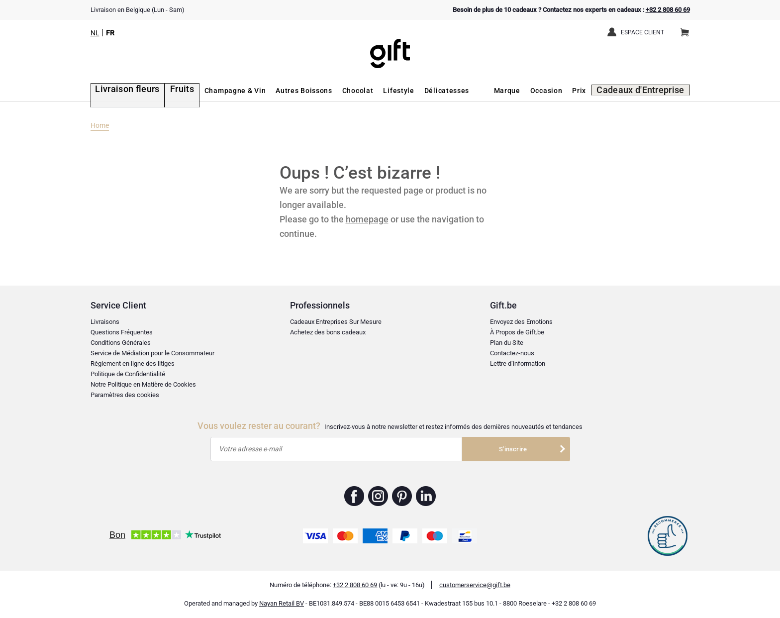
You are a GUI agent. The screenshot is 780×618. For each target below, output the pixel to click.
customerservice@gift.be (474, 585)
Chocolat (340, 91)
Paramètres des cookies (125, 395)
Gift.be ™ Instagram (378, 496)
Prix (591, 91)
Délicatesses (428, 91)
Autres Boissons (286, 91)
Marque (519, 91)
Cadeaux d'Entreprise (648, 91)
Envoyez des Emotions (521, 321)
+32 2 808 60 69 (668, 9)
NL (95, 32)
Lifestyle (381, 91)
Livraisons (105, 321)
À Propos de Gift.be (517, 332)
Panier (687, 28)
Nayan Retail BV (281, 603)
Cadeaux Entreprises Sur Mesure (336, 321)
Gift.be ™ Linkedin (426, 496)
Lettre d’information (517, 363)
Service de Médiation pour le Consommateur (152, 353)
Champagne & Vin (217, 91)
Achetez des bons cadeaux (328, 332)
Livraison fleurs (119, 91)
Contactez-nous (512, 353)
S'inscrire (513, 449)
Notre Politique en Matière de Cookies (143, 384)
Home (100, 125)
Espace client (642, 32)
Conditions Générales (121, 342)
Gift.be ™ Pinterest (402, 496)
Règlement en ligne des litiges (133, 363)
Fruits (166, 91)
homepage (367, 219)
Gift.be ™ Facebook (354, 496)
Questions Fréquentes (122, 332)
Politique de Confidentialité (128, 374)
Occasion (558, 91)
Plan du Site (506, 342)
